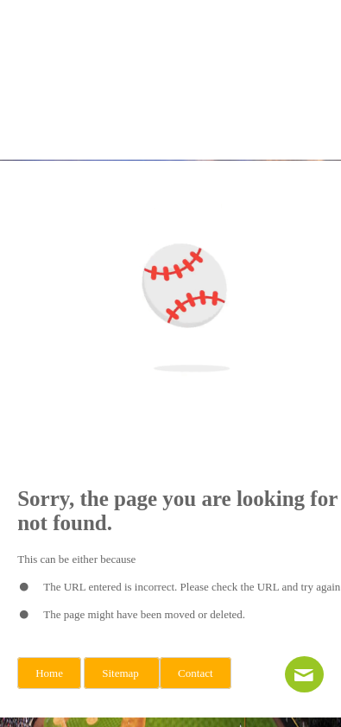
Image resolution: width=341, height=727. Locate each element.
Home (49, 673)
